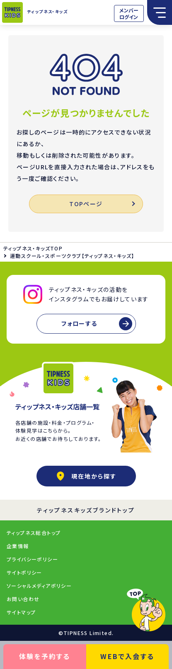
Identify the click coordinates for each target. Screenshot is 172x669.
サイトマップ (21, 612)
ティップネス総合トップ (34, 532)
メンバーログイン (128, 13)
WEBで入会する (127, 656)
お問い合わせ (23, 598)
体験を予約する (44, 656)
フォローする (79, 323)
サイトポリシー (24, 572)
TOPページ (101, 204)
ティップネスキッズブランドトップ (86, 510)
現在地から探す (86, 476)
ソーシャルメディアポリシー (39, 585)
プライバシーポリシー (32, 559)
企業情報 (18, 545)
